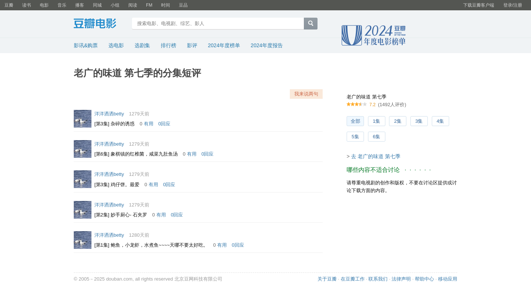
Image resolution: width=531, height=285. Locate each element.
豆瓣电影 (100, 24)
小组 (115, 5)
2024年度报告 (267, 45)
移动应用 (447, 279)
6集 (376, 136)
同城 (97, 5)
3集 (419, 121)
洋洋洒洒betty (109, 114)
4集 (440, 121)
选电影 (116, 45)
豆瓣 (8, 5)
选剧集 (142, 45)
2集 (398, 121)
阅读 (132, 5)
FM (149, 5)
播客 (79, 5)
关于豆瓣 (327, 279)
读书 (26, 5)
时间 (165, 5)
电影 (44, 5)
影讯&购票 (86, 45)
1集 (376, 121)
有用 (148, 123)
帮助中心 (424, 279)
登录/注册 (512, 5)
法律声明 (401, 279)
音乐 (62, 5)
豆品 (183, 5)
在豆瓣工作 (353, 279)
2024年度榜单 (224, 45)
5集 (355, 136)
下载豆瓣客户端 (478, 5)
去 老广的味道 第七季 (375, 156)
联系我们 (378, 279)
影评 (192, 45)
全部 (355, 121)
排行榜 (168, 45)
